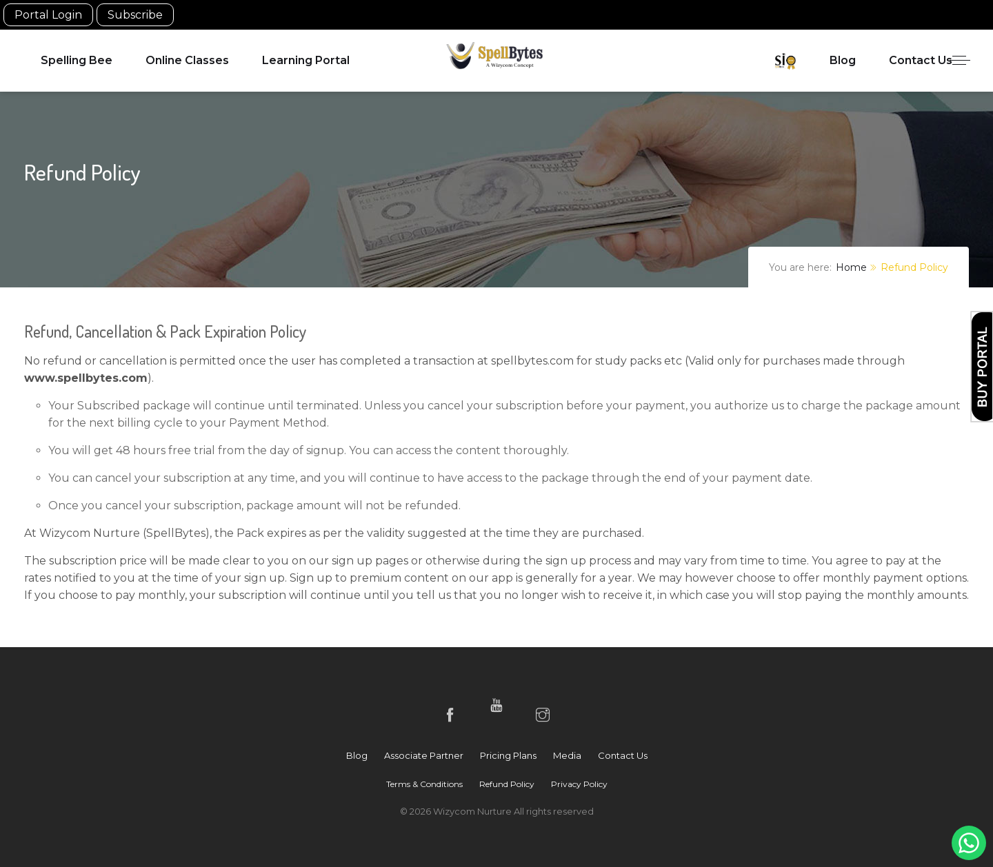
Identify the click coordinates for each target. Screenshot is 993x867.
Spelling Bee (76, 60)
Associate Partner (423, 755)
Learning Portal (306, 60)
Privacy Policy (579, 784)
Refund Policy (506, 784)
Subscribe (135, 14)
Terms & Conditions (424, 784)
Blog (843, 60)
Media (567, 755)
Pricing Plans (508, 755)
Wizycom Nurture (473, 811)
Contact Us (920, 60)
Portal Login (48, 14)
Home (851, 267)
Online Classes (187, 60)
